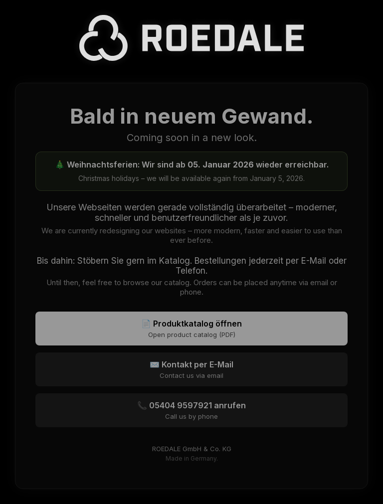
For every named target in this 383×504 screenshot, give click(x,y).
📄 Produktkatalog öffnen (191, 328)
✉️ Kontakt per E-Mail (191, 369)
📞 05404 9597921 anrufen (191, 410)
